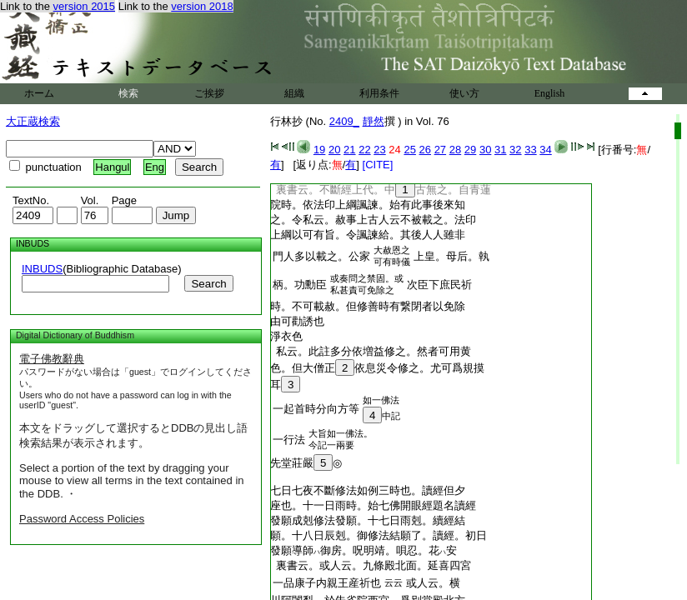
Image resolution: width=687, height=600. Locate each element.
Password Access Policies (81, 518)
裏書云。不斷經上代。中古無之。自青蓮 (380, 189)
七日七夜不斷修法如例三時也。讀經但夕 (367, 490)
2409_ (344, 121)
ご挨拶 (209, 93)
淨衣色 (286, 336)
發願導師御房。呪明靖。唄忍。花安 (363, 550)
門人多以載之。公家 (321, 256)
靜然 (373, 121)
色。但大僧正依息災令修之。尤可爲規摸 (377, 368)
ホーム (39, 93)
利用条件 (379, 93)
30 (485, 149)
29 (470, 149)
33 (530, 149)
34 (545, 149)
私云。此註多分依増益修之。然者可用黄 (370, 351)
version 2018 (202, 6)
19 (319, 149)
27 (440, 149)
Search (208, 284)
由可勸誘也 (297, 321)
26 (425, 149)
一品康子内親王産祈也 (327, 583)
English (549, 93)
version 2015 (84, 6)
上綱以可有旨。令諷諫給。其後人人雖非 (367, 234)
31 (500, 149)
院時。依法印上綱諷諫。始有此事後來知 (367, 204)
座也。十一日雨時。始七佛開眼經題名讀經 (373, 505)
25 (409, 149)
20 (334, 149)
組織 (294, 93)
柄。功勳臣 (300, 284)
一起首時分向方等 (316, 408)
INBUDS (42, 268)
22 (364, 149)
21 (349, 149)
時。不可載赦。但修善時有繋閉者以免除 (367, 306)
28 (455, 149)
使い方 (464, 93)
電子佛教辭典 (51, 358)
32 (515, 149)
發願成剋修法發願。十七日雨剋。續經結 (367, 520)
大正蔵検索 (33, 121)
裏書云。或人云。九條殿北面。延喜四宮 (370, 565)
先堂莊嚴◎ (306, 463)
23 (379, 149)
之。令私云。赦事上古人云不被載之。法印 (373, 219)
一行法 (289, 439)
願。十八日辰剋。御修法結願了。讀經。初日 (378, 535)
